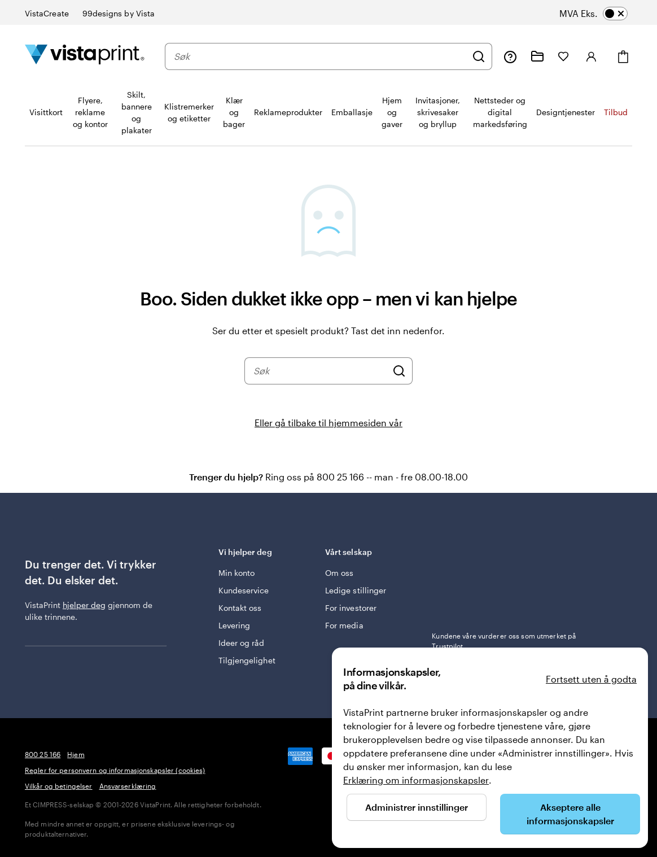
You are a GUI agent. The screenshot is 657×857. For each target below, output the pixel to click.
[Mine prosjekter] (537, 56)
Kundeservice (243, 590)
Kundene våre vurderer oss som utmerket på (504, 641)
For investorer (350, 608)
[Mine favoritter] (563, 56)
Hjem (75, 754)
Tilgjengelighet (246, 660)
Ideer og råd (241, 643)
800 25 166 (42, 754)
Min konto (236, 573)
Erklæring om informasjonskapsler (416, 780)
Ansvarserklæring (127, 786)
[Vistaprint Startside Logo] (84, 56)
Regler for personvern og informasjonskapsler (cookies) (115, 770)
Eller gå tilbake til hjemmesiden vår (328, 422)
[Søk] (478, 56)
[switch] (604, 13)
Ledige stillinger (355, 590)
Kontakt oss (240, 608)
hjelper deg (84, 605)
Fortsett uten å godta (591, 679)
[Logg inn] (591, 56)
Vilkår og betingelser (59, 786)
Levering (234, 625)
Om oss (339, 573)
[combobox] (320, 56)
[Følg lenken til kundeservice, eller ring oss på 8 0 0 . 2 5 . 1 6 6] (510, 56)
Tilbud (616, 112)
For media (344, 625)
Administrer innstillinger (416, 807)
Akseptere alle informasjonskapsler (570, 814)
